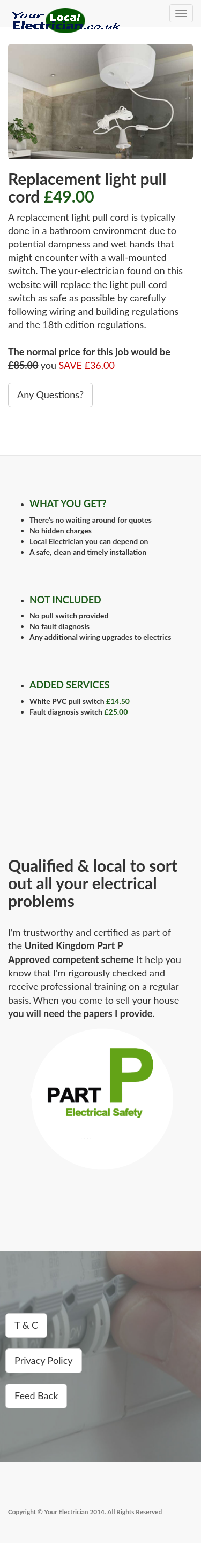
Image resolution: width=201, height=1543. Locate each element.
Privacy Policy (43, 1360)
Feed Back (36, 1395)
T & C (26, 1325)
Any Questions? (50, 394)
